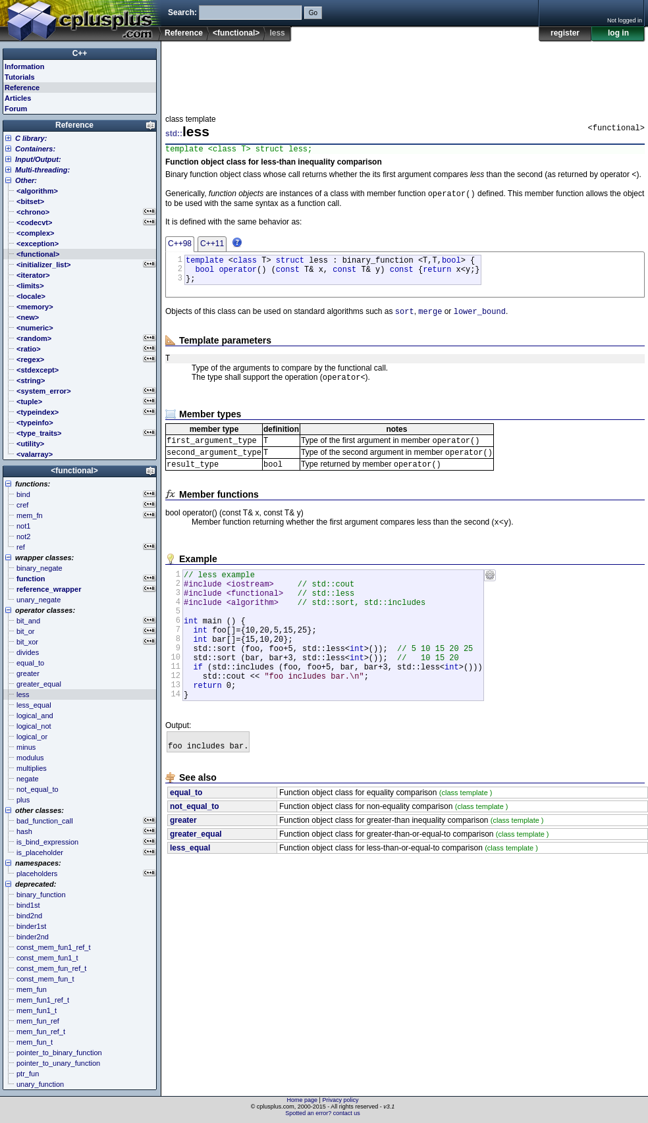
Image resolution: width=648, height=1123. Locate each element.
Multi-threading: (42, 170)
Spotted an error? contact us (322, 1113)
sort (404, 322)
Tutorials (20, 77)
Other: (26, 180)
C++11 (212, 248)
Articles (18, 98)
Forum (16, 109)
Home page (302, 1100)
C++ (80, 53)
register (565, 33)
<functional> (236, 33)
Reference (184, 33)
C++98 (180, 248)
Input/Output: (38, 159)
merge (430, 322)
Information (25, 66)
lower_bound (480, 322)
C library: (31, 138)
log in (618, 33)
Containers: (35, 149)
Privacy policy (340, 1100)
